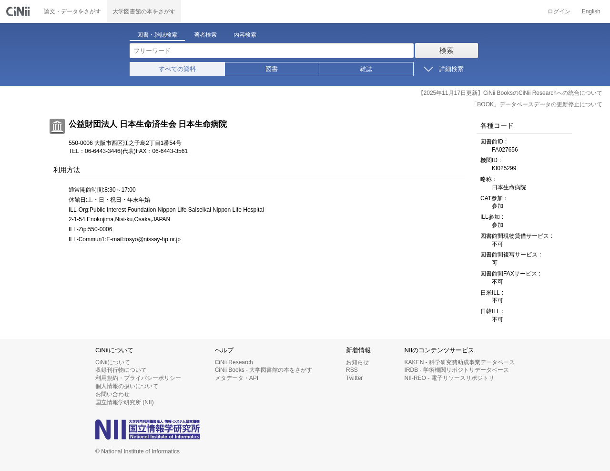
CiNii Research (234, 362)
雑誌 (366, 68)
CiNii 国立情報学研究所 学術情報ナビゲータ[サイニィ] (19, 11)
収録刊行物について (121, 370)
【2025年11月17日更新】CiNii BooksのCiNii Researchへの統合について (510, 93)
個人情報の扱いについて (126, 386)
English (591, 11)
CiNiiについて (112, 362)
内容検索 (245, 34)
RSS (352, 370)
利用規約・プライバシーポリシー (138, 378)
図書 (271, 68)
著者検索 (205, 34)
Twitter (354, 378)
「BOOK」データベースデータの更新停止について (536, 104)
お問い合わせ (112, 394)
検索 (446, 50)
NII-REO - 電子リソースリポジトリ (449, 378)
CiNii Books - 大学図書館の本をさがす (264, 370)
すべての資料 (177, 68)
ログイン (559, 11)
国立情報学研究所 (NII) (124, 402)
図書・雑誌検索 (157, 34)
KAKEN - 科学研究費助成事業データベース (460, 362)
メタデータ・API (236, 378)
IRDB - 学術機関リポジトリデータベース (457, 370)
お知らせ (357, 362)
